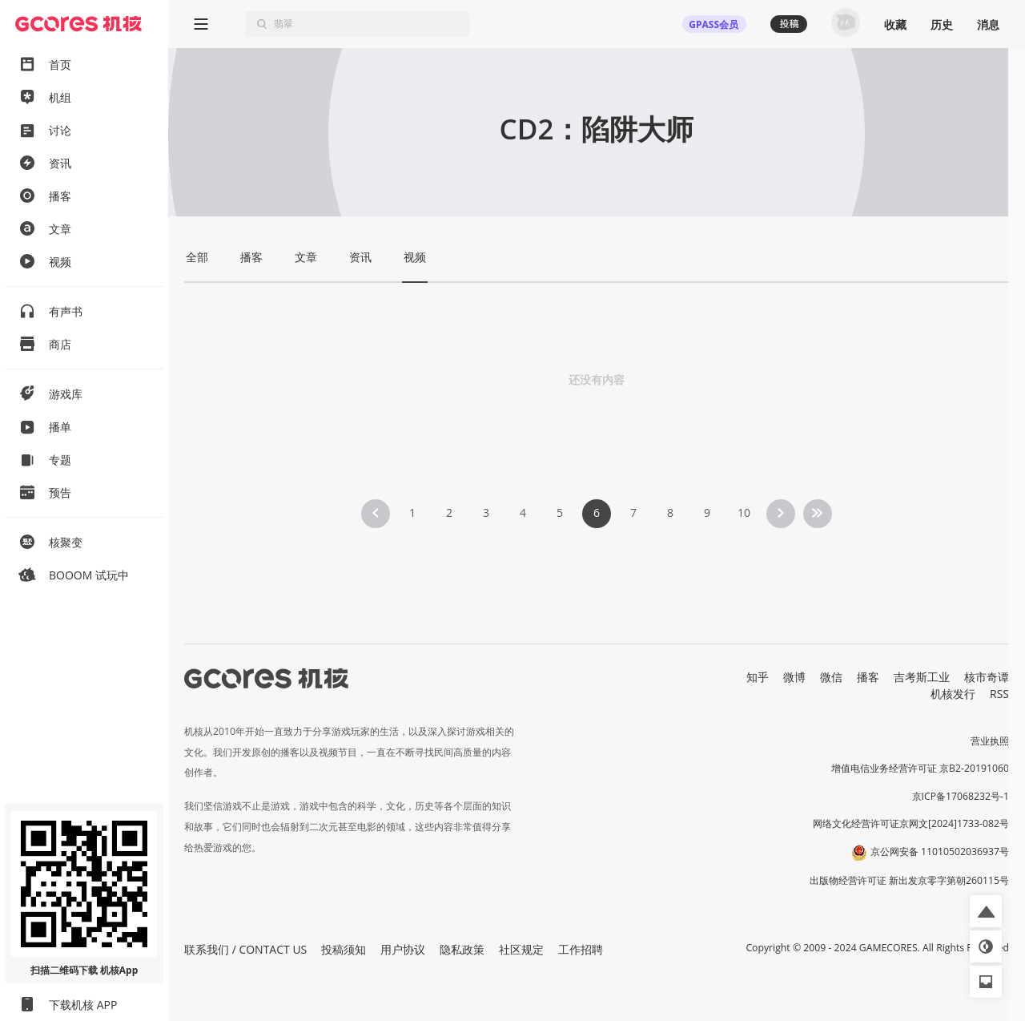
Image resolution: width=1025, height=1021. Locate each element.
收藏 (895, 24)
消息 (988, 24)
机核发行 (953, 693)
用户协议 (402, 949)
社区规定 (521, 949)
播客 (868, 676)
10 (744, 512)
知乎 (757, 676)
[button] (986, 911)
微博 (794, 676)
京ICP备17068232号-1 (961, 796)
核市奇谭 (986, 676)
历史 (942, 24)
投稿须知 (343, 949)
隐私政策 (462, 949)
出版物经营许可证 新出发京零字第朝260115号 (909, 880)
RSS (999, 693)
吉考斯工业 (922, 676)
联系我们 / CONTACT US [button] (245, 949)
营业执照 (990, 741)
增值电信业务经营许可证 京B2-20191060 (920, 768)
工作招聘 (580, 949)
